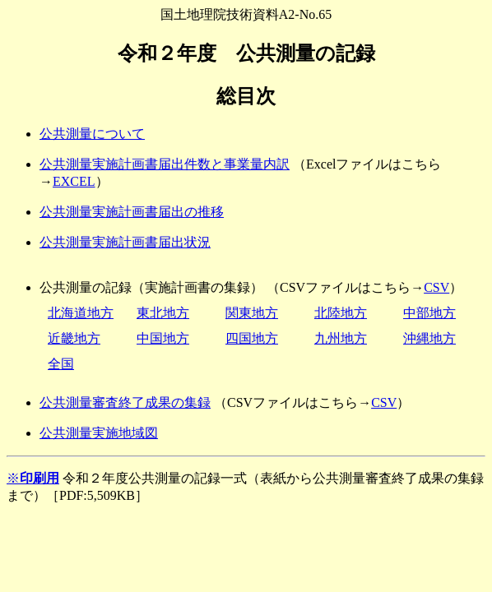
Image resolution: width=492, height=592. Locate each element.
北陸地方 (340, 313)
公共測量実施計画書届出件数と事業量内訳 (164, 164)
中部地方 (429, 313)
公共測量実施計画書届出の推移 (131, 212)
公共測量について (92, 134)
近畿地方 (74, 338)
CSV (436, 287)
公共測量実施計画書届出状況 (125, 242)
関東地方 (251, 313)
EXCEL (74, 181)
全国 (61, 364)
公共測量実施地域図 (98, 433)
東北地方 (163, 313)
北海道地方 (81, 313)
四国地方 (251, 338)
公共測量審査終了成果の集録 (125, 402)
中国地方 (163, 338)
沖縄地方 (429, 338)
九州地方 (340, 338)
